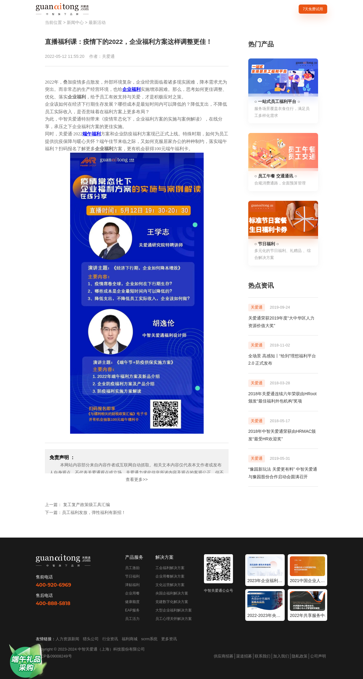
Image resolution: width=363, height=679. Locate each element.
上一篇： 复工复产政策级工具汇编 (77, 504)
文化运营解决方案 (170, 585)
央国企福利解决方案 (171, 593)
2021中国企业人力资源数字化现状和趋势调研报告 (307, 580)
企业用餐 (132, 593)
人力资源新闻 (67, 639)
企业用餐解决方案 (170, 576)
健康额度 (132, 602)
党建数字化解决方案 (171, 602)
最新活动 (97, 22)
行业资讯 (110, 639)
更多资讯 (169, 639)
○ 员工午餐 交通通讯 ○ (275, 176)
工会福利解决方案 (170, 568)
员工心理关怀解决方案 (173, 619)
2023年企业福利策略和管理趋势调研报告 (265, 580)
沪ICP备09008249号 (54, 656)
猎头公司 (91, 639)
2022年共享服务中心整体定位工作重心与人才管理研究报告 (307, 615)
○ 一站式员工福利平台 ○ (277, 101)
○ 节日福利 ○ (266, 243)
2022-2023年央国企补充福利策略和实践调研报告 (265, 615)
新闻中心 (75, 22)
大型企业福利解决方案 (173, 610)
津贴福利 (132, 585)
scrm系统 (149, 639)
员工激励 (132, 568)
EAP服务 (132, 610)
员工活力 (132, 619)
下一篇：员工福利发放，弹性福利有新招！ (85, 512)
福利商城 (129, 639)
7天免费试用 (313, 9)
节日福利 (132, 576)
